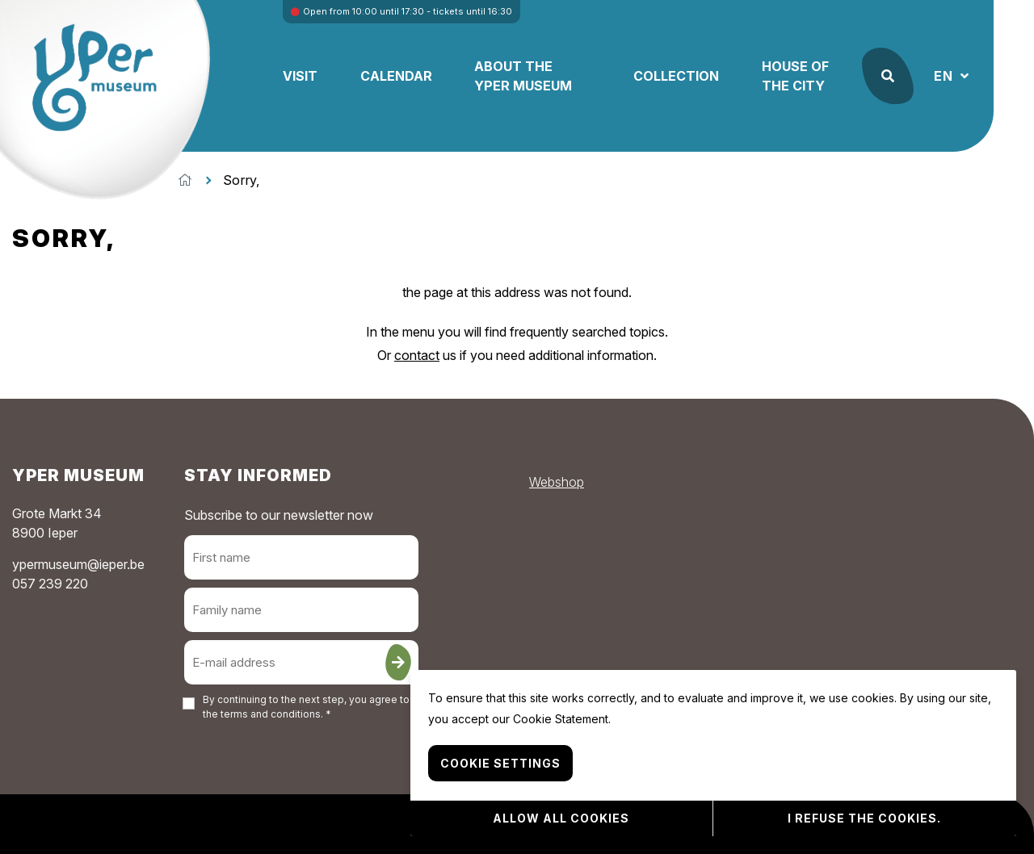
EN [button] (945, 75)
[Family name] (301, 610)
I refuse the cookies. (864, 818)
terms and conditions (271, 714)
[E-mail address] (301, 662)
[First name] (301, 557)
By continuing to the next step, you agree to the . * (306, 706)
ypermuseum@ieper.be (78, 564)
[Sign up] (398, 662)
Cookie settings (500, 763)
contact (416, 355)
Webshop (556, 482)
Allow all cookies (561, 818)
